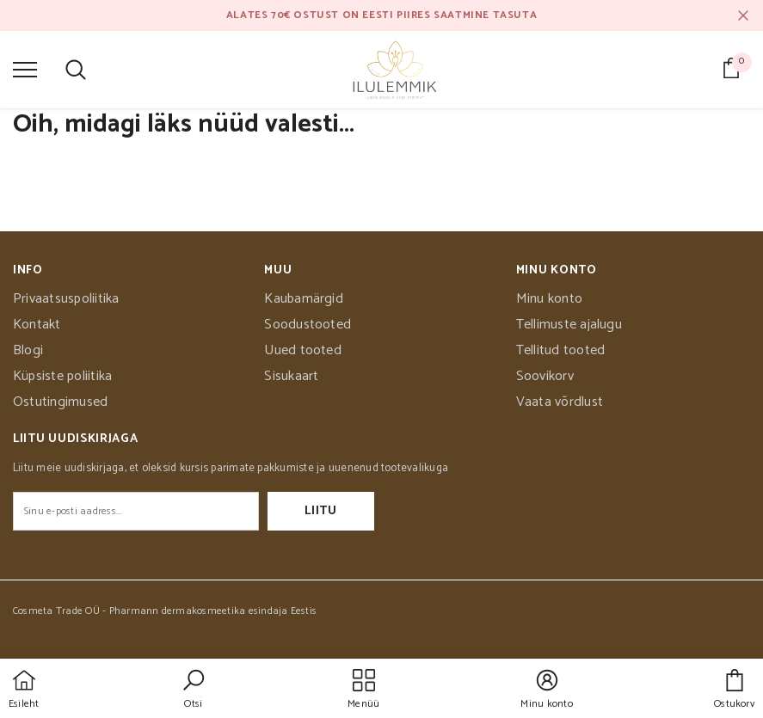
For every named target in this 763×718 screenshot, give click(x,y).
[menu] (25, 69)
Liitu (321, 511)
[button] (193, 690)
